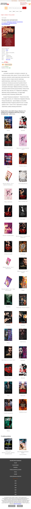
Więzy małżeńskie (8, 201)
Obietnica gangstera (8, 148)
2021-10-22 (8, 59)
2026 (15, 384)
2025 (15, 387)
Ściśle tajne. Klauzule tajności (22, 296)
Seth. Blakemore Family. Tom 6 (8, 323)
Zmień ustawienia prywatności (15, 380)
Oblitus (8, 346)
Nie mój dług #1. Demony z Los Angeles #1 (23, 237)
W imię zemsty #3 (8, 254)
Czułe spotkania (22, 358)
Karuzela (23, 130)
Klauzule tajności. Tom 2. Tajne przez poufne (8, 289)
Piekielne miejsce (23, 166)
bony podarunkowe (22, 0)
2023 (15, 391)
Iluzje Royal (22, 254)
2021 (15, 396)
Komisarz (23, 312)
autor (17, 11)
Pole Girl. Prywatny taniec (8, 235)
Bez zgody (23, 219)
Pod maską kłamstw (23, 183)
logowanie (28, 0)
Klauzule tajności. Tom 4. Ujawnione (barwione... (8, 184)
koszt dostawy (14, 0)
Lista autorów (15, 405)
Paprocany (23, 335)
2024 (15, 389)
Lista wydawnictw (15, 402)
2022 (15, 393)
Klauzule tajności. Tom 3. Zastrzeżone (8, 268)
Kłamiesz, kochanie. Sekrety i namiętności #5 (8, 358)
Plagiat (22, 290)
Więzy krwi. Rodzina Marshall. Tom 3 (23, 149)
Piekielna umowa (23, 340)
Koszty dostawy (15, 368)
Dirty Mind (8, 306)
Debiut (8, 318)
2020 (15, 398)
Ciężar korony (23, 318)
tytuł (21, 11)
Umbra (8, 167)
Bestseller (23, 323)
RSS (24, 412)
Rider (8, 335)
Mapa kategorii (15, 400)
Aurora (8, 130)
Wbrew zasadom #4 (23, 201)
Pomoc (15, 375)
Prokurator (8, 312)
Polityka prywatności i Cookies (15, 373)
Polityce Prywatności (17, 503)
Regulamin (15, 371)
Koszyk (15, 366)
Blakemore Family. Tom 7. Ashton (22, 272)
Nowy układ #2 (8, 218)
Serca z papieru (8, 329)
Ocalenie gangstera (8, 340)
